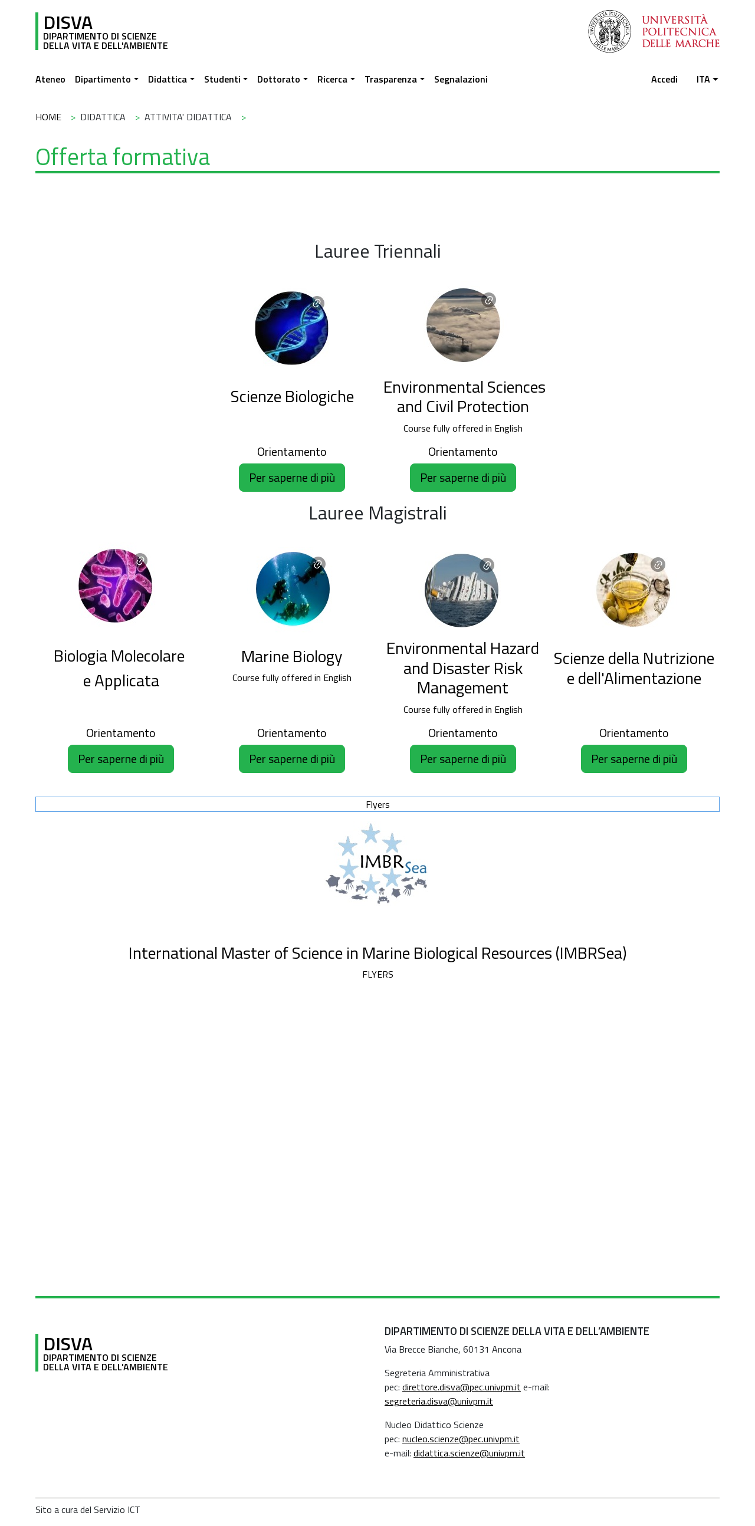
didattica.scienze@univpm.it (469, 1453)
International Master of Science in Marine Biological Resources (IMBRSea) (378, 952)
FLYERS (377, 974)
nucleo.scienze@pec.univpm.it (461, 1439)
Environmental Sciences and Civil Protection (464, 396)
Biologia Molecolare (121, 655)
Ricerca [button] (332, 79)
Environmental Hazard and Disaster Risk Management (462, 667)
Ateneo (50, 79)
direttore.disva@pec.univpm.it (461, 1387)
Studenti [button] (222, 79)
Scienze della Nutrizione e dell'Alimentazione (634, 667)
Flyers (378, 804)
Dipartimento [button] (103, 79)
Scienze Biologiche (292, 396)
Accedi (664, 79)
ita (703, 79)
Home (48, 117)
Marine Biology (292, 656)
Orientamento (292, 451)
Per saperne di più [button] (292, 477)
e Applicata (121, 680)
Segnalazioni (461, 79)
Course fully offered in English (463, 428)
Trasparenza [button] (391, 79)
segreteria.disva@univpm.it (439, 1401)
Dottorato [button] (278, 79)
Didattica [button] (167, 79)
